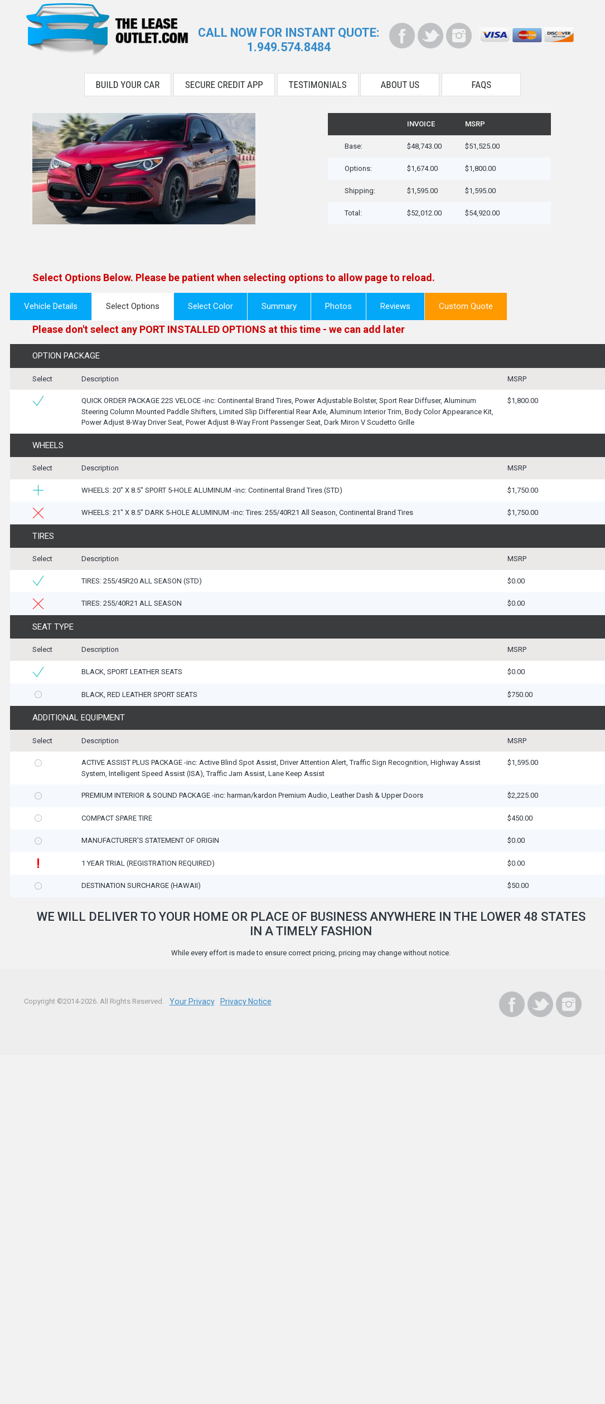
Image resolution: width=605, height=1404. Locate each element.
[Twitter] (430, 35)
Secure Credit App (224, 82)
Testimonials (318, 82)
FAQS (482, 82)
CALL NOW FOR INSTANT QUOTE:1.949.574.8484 (288, 39)
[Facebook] (402, 35)
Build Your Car (128, 82)
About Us (400, 82)
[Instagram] (459, 35)
